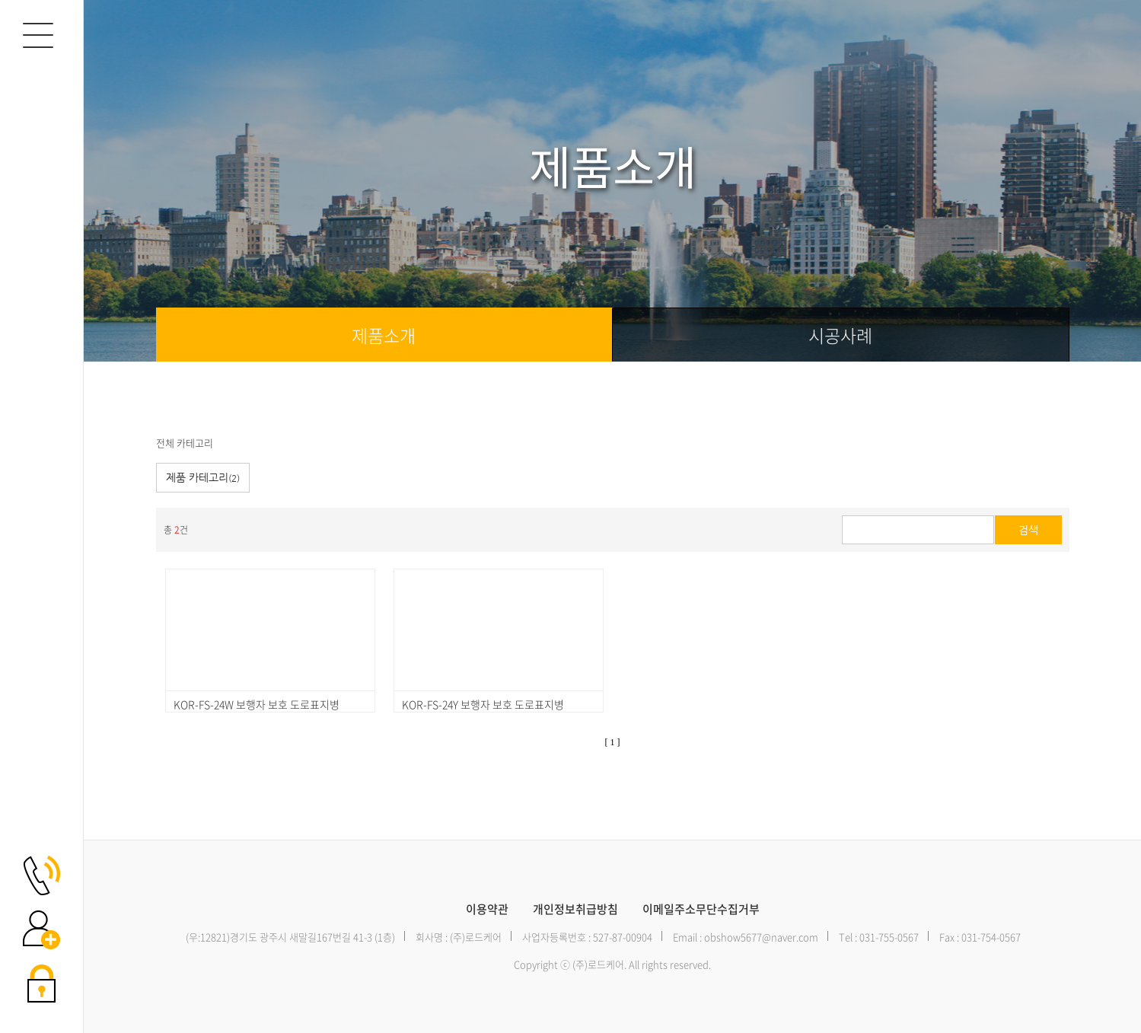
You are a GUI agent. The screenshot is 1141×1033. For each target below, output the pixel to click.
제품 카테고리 (203, 477)
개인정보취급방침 (575, 909)
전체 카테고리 (184, 443)
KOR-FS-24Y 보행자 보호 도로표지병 (483, 704)
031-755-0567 (889, 936)
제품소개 (384, 335)
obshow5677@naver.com (761, 936)
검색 (1028, 530)
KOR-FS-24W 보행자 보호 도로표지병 (256, 704)
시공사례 (840, 335)
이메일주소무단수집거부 (701, 909)
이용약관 (487, 909)
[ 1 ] (612, 742)
